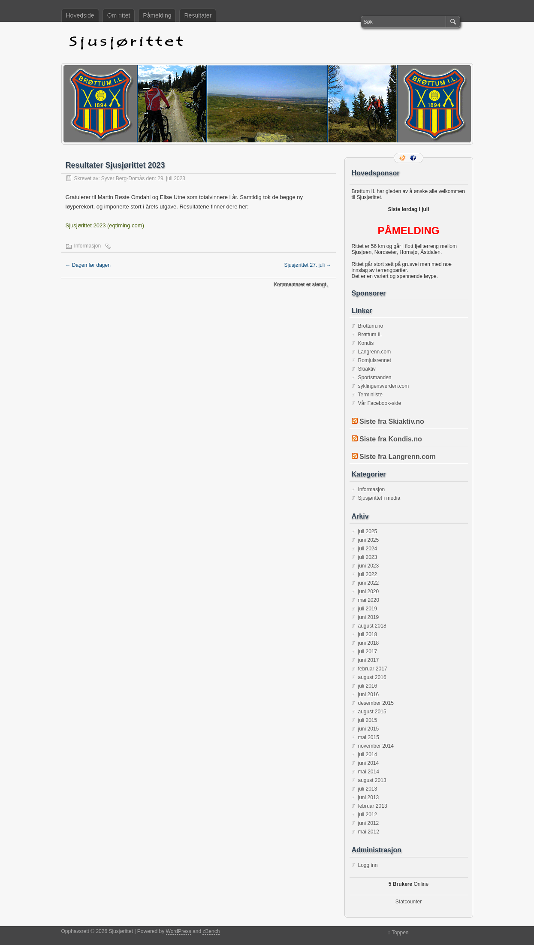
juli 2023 (367, 557)
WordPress (178, 931)
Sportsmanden (375, 377)
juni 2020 (368, 592)
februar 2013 (372, 806)
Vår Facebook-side (379, 403)
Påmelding (157, 15)
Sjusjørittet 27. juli (307, 265)
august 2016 (372, 677)
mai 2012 (368, 832)
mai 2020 (368, 600)
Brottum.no (370, 326)
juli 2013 (367, 789)
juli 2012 (367, 815)
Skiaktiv (367, 369)
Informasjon (87, 246)
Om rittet (118, 15)
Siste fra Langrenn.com (397, 456)
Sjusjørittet (203, 42)
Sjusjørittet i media (379, 498)
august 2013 (372, 780)
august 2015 (372, 712)
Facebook (414, 158)
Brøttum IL (370, 335)
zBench (211, 931)
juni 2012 (368, 823)
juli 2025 (367, 531)
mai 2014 (368, 772)
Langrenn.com (374, 352)
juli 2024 (367, 549)
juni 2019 (368, 617)
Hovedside (80, 15)
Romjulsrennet (374, 360)
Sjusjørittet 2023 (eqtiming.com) (105, 225)
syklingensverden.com (383, 386)
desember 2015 (376, 703)
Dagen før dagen (88, 265)
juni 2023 (368, 566)
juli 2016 (367, 686)
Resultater (197, 15)
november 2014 (376, 746)
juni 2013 (368, 797)
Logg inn (368, 865)
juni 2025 (368, 540)
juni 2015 (368, 729)
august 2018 (372, 626)
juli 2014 (367, 755)
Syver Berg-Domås (123, 178)
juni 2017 (368, 660)
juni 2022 (368, 583)
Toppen (400, 933)
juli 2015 (367, 720)
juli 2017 (367, 652)
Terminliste (370, 395)
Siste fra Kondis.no (390, 439)
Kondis (366, 343)
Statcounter (408, 902)
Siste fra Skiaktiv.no (391, 421)
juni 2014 (368, 763)
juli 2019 (367, 609)
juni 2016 (368, 694)
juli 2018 (367, 634)
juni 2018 (368, 643)
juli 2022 (367, 574)
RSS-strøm (403, 158)
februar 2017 (372, 669)
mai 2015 (368, 737)
